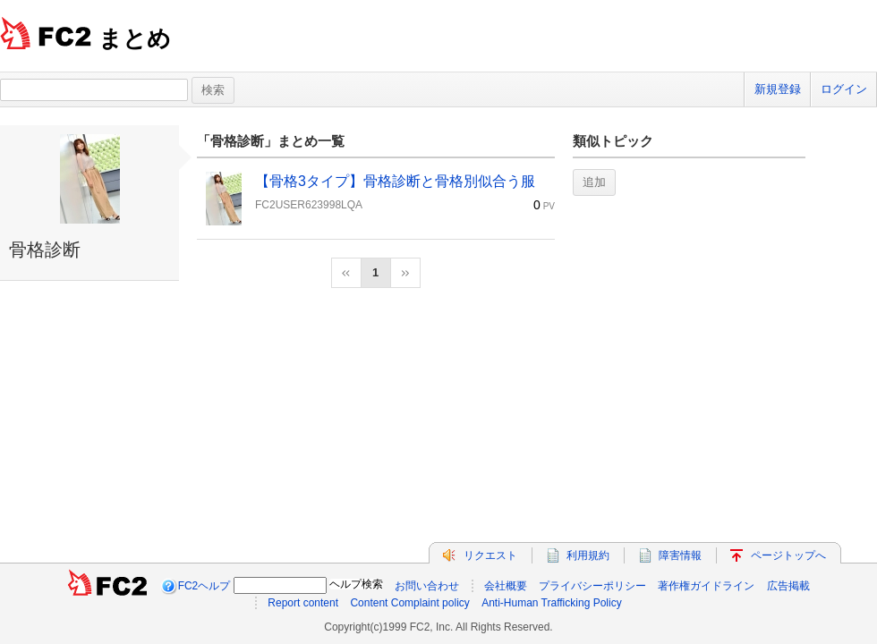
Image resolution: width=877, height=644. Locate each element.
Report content (303, 603)
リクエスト (490, 555)
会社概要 (505, 586)
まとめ (134, 38)
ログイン (844, 89)
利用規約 (587, 555)
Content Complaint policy (409, 603)
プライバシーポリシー (592, 586)
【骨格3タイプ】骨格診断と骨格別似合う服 (395, 181)
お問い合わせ (427, 586)
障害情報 (680, 555)
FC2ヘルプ (204, 586)
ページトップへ (788, 555)
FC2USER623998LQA (308, 205)
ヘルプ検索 (356, 584)
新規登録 (777, 89)
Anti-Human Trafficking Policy (551, 603)
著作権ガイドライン (706, 586)
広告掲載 (788, 586)
